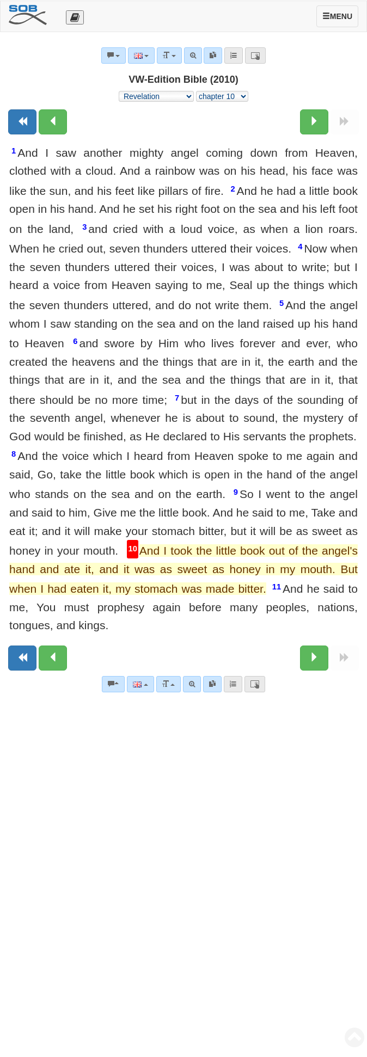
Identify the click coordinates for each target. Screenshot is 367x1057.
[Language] (140, 684)
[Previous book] (22, 121)
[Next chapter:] (314, 121)
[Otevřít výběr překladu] (75, 17)
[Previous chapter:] (53, 121)
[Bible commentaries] (113, 684)
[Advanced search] (192, 684)
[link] (212, 684)
